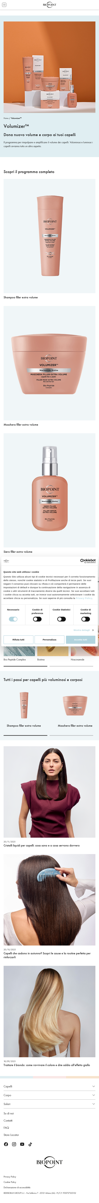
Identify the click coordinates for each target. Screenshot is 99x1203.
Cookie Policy (10, 1182)
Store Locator (11, 1135)
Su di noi (9, 1113)
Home (6, 118)
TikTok (30, 1144)
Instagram (14, 1144)
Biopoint (49, 5)
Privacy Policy (84, 598)
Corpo (7, 1095)
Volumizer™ (16, 118)
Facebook (6, 1144)
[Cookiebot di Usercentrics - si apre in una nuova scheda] (82, 561)
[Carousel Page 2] (71, 666)
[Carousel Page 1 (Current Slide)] (25, 666)
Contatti (8, 1120)
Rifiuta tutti (18, 639)
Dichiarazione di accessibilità (17, 1187)
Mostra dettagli (82, 630)
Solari (7, 1104)
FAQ (6, 1127)
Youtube (22, 1144)
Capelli (8, 1086)
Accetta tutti (80, 639)
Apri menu (4, 5)
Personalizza (49, 639)
